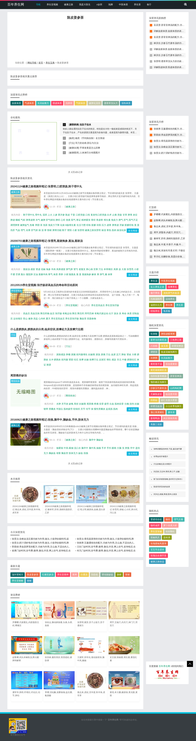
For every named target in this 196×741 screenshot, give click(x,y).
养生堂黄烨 (63, 574)
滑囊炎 (52, 409)
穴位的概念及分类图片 (163, 464)
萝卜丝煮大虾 (170, 525)
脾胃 (130, 214)
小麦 (74, 230)
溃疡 (119, 214)
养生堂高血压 (98, 305)
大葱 (124, 269)
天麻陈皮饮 (156, 394)
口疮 (87, 214)
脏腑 (93, 225)
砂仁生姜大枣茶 (169, 400)
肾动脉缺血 (107, 574)
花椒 (43, 269)
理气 (23, 230)
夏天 (48, 318)
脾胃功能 (56, 230)
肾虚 (38, 269)
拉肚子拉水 (85, 124)
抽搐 (98, 448)
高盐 (35, 318)
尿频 (73, 354)
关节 (83, 409)
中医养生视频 (168, 281)
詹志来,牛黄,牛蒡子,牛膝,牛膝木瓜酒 (172, 244)
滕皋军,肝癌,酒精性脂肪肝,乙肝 (169, 238)
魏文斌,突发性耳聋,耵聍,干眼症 (169, 250)
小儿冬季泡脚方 (174, 406)
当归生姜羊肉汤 (158, 376)
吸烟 (71, 448)
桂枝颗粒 (170, 531)
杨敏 (29, 580)
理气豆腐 (178, 519)
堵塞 (58, 453)
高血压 (26, 313)
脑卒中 (92, 440)
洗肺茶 (69, 103)
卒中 (132, 448)
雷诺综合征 (156, 519)
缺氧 (71, 403)
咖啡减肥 (155, 525)
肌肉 (114, 230)
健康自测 (74, 147)
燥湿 (103, 230)
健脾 (43, 220)
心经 (63, 220)
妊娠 (86, 359)
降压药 (80, 313)
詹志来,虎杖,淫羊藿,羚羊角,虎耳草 (171, 226)
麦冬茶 (171, 412)
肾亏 (76, 269)
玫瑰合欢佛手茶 (158, 555)
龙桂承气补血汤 (171, 293)
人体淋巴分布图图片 (90, 152)
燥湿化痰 (121, 230)
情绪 (49, 230)
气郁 (23, 220)
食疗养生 (155, 293)
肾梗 (127, 574)
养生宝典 (50, 62)
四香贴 (154, 400)
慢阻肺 (29, 274)
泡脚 (110, 4)
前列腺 (64, 359)
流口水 (77, 448)
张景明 (80, 230)
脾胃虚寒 (30, 220)
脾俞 (123, 354)
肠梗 (119, 574)
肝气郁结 (50, 220)
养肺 (60, 274)
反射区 (102, 359)
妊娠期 (91, 354)
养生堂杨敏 (17, 580)
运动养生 (170, 299)
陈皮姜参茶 (32, 574)
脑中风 (92, 448)
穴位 (71, 143)
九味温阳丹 (156, 299)
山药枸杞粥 (176, 388)
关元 (119, 359)
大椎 (134, 354)
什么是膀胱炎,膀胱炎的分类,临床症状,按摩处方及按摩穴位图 (46, 329)
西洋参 (61, 214)
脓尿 (49, 364)
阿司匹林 (89, 313)
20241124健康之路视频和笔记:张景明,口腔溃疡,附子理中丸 (46, 186)
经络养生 (155, 311)
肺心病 (89, 269)
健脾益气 (24, 225)
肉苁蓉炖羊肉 (170, 418)
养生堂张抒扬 (112, 305)
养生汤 (154, 281)
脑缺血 (99, 440)
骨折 (76, 403)
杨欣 (168, 519)
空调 (18, 274)
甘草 (125, 214)
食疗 (149, 4)
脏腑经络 (129, 225)
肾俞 (129, 354)
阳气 (73, 220)
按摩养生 (172, 287)
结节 (88, 409)
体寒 (110, 274)
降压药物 (44, 313)
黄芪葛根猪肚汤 (158, 370)
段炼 (86, 453)
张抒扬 (58, 313)
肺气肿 (69, 269)
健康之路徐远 (157, 561)
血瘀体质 (16, 103)
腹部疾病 (74, 124)
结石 (76, 359)
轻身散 (154, 333)
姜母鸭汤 (155, 418)
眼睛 (114, 448)
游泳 (116, 313)
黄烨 (74, 574)
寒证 (78, 220)
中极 (124, 359)
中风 (66, 448)
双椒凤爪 (155, 537)
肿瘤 (68, 354)
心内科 (42, 318)
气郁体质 (80, 103)
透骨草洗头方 (111, 103)
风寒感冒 (60, 269)
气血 (18, 230)
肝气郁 (34, 230)
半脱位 (59, 409)
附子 (64, 230)
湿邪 (45, 214)
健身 (30, 318)
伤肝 (12, 230)
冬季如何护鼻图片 (161, 456)
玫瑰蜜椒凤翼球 (158, 543)
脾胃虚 (115, 225)
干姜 (73, 214)
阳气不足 (133, 220)
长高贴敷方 (43, 103)
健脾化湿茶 (94, 103)
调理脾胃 (14, 225)
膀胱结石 (131, 359)
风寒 (116, 269)
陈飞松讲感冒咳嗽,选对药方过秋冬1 (168, 479)
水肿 (58, 403)
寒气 (50, 274)
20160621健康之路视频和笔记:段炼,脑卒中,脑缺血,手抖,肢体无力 (49, 419)
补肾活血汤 (156, 406)
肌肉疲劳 (68, 409)
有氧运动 (67, 313)
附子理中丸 (28, 214)
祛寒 (28, 230)
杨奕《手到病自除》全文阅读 (90, 138)
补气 (38, 220)
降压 (74, 313)
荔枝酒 (166, 537)
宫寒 (95, 269)
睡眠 (18, 220)
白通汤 (84, 574)
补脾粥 (154, 358)
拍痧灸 (94, 574)
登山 (25, 318)
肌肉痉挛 (119, 403)
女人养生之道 (157, 287)
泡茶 (45, 225)
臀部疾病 (15, 381)
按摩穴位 (93, 359)
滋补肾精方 (17, 574)
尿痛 (103, 354)
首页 (41, 62)
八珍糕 (154, 346)
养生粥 (169, 305)
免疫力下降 (53, 225)
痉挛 (101, 403)
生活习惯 (81, 225)
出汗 (111, 313)
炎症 (135, 214)
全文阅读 (132, 230)
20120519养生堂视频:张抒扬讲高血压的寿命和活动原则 (44, 285)
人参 (55, 214)
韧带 (46, 409)
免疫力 (114, 220)
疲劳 (106, 403)
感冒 (33, 269)
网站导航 (32, 62)
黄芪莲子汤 (156, 364)
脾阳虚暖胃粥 (168, 333)
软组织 (76, 409)
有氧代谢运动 (101, 313)
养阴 (37, 225)
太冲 (51, 359)
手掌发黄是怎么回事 (90, 147)
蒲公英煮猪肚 (157, 412)
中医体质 (123, 4)
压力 (104, 225)
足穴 (118, 354)
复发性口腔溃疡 (98, 214)
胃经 (93, 220)
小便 (66, 274)
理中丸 (38, 214)
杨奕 (71, 138)
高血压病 (35, 313)
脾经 (58, 220)
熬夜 (68, 220)
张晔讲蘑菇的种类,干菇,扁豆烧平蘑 (168, 449)
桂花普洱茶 (171, 394)
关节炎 (64, 403)
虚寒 (109, 225)
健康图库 (74, 152)
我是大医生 (84, 4)
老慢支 (82, 269)
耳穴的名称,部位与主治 (86, 143)
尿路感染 (60, 354)
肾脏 (71, 359)
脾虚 (12, 220)
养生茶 (137, 4)
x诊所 (99, 4)
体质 (55, 274)
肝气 (126, 220)
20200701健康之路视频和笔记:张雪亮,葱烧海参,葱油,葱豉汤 (46, 240)
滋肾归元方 (156, 305)
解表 (94, 274)
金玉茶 (164, 346)
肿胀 (127, 448)
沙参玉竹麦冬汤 (158, 388)
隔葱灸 (72, 274)
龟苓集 (166, 311)
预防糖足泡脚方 (158, 382)
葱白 (23, 274)
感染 (114, 359)
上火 (50, 214)
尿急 (98, 354)
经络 (88, 225)
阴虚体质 (57, 103)
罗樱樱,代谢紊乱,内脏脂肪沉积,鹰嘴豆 (173, 214)
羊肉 (53, 269)
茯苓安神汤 (176, 376)
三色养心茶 (176, 340)
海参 (48, 269)
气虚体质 (29, 103)
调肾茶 (154, 352)
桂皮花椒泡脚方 (169, 352)
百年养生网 (15, 4)
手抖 (109, 448)
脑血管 (83, 318)
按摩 (81, 359)
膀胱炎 (57, 359)
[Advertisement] (75, 41)
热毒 (32, 225)
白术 (109, 214)
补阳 (98, 225)
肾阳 (69, 230)
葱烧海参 (86, 274)
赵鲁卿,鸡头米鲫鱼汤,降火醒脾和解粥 (172, 220)
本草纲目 (108, 269)
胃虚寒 (99, 220)
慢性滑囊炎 (99, 409)
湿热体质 (125, 103)
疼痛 (96, 403)
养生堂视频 (52, 4)
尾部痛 (90, 403)
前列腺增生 (82, 354)
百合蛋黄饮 (171, 364)
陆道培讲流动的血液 (162, 487)
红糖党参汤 (47, 574)
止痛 (114, 214)
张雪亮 (130, 269)
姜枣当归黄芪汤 (158, 340)
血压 (52, 313)
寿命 (124, 313)
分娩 (126, 403)
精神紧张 (85, 220)
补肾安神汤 (177, 346)
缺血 (80, 453)
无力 (46, 453)
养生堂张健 (156, 531)
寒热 (109, 230)
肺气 (102, 274)
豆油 (35, 274)
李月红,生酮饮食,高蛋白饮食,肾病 (170, 256)
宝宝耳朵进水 (157, 549)
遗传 (137, 448)
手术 (103, 448)
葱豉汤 (26, 269)
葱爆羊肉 (43, 274)
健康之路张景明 (93, 230)
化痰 (62, 225)
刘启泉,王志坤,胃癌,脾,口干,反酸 (167, 472)
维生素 (107, 220)
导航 (38, 4)
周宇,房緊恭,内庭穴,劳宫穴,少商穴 (171, 232)
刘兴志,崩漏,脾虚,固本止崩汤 (165, 494)
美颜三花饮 (156, 424)
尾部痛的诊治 (18, 375)
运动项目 (17, 318)
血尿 (113, 354)
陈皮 (67, 214)
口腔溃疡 (80, 214)
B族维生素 (70, 225)
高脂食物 (91, 318)
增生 (108, 359)
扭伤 (132, 403)
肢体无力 (73, 453)
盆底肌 (109, 409)
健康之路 (68, 4)
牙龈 (121, 225)
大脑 (119, 448)
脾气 (121, 220)
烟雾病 (59, 448)
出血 (111, 403)
